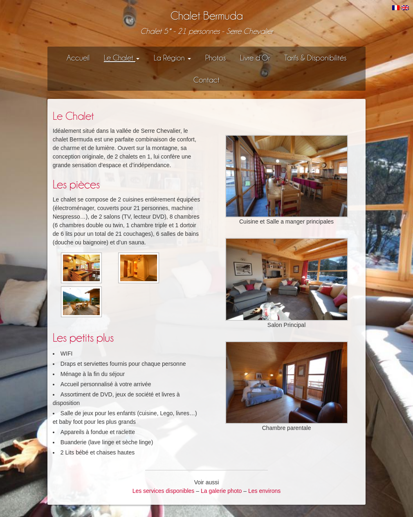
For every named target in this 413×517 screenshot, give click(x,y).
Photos (215, 58)
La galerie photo (221, 491)
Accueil (78, 58)
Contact (206, 80)
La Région (172, 58)
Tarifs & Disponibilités (315, 58)
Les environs (264, 491)
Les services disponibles (163, 491)
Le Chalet (121, 58)
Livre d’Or (255, 58)
